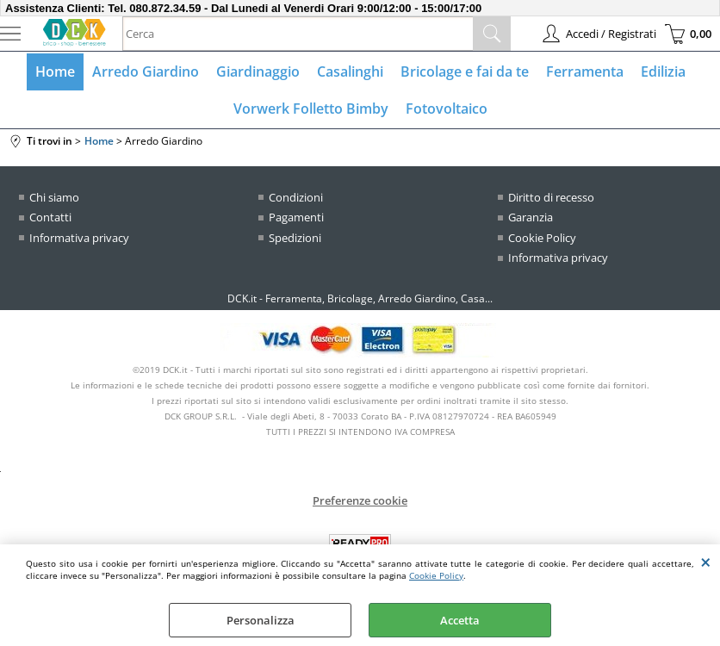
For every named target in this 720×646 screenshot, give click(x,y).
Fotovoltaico (446, 108)
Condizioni (296, 197)
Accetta (460, 620)
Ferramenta (585, 71)
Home (55, 71)
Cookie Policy (436, 575)
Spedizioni (295, 237)
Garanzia (530, 217)
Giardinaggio (258, 71)
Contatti (50, 217)
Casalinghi (350, 71)
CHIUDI (705, 561)
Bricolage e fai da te (464, 71)
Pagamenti (296, 217)
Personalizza (261, 620)
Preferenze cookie (360, 500)
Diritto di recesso (551, 197)
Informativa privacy (79, 237)
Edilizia (663, 71)
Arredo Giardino (145, 71)
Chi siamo (54, 197)
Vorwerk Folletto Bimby (310, 108)
